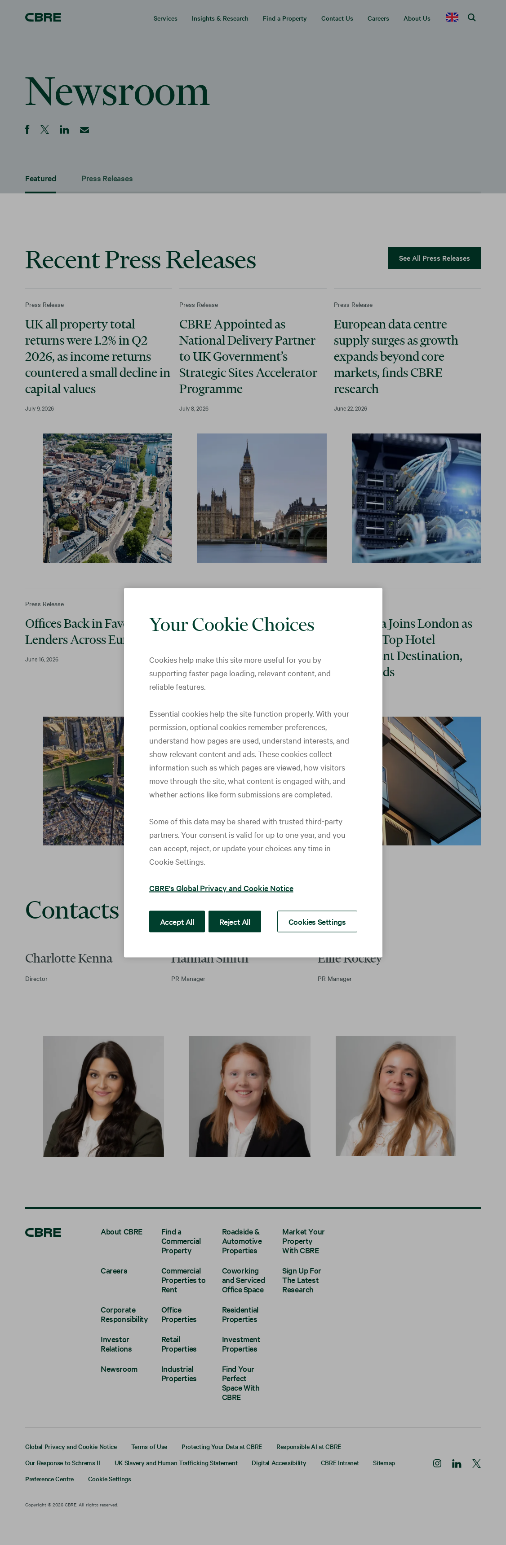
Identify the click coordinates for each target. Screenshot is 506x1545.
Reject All (230, 921)
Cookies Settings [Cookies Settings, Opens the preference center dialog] (320, 921)
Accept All (175, 921)
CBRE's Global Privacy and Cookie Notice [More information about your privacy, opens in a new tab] (221, 887)
